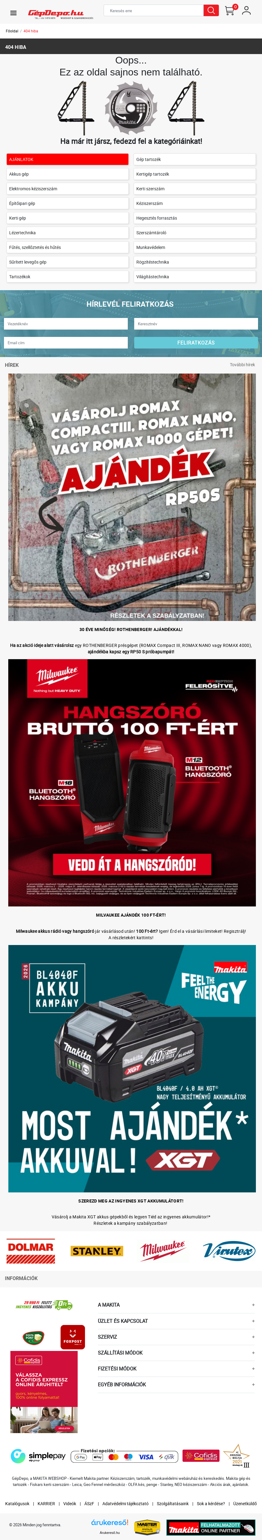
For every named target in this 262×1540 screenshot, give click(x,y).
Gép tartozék (148, 159)
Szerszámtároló (151, 232)
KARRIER (46, 1503)
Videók (69, 1503)
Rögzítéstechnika (152, 262)
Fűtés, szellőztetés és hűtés (35, 247)
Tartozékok (19, 276)
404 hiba (31, 30)
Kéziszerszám (149, 203)
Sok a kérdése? (211, 1503)
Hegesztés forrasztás (156, 218)
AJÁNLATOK (21, 159)
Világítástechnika (152, 276)
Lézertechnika (22, 232)
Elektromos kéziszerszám (33, 189)
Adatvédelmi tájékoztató (125, 1503)
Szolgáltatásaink (173, 1503)
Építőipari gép (22, 203)
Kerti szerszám (150, 189)
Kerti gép (17, 218)
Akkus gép (19, 174)
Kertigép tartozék (152, 174)
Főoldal (12, 30)
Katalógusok (17, 1503)
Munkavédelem (150, 247)
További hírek (242, 364)
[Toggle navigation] (13, 13)
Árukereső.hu (110, 1533)
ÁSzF (89, 1503)
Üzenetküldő (245, 1503)
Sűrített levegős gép (27, 262)
